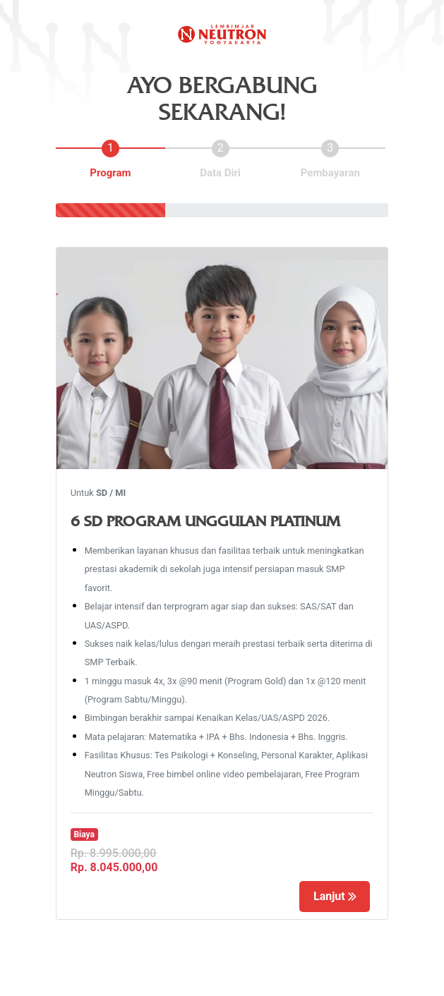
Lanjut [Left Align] (334, 896)
